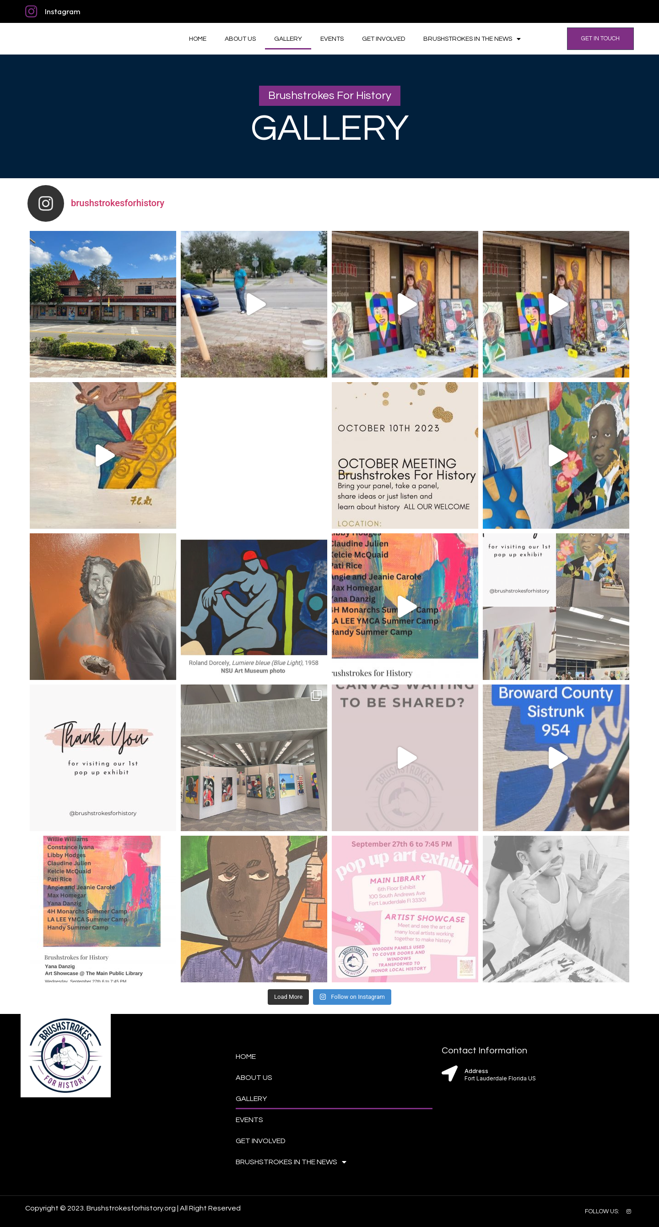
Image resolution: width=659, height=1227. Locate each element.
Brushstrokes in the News (472, 39)
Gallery (288, 39)
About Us (240, 39)
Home (197, 39)
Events (332, 39)
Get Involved (383, 39)
